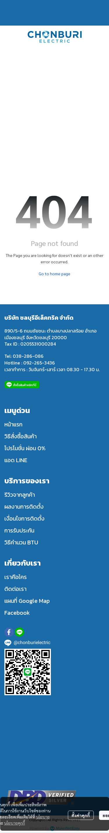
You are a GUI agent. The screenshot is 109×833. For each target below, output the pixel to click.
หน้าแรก (13, 424)
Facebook (17, 612)
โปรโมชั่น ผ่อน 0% (25, 448)
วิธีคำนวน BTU (21, 542)
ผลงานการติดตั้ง (24, 506)
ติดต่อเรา (15, 588)
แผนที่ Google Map (27, 600)
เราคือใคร (15, 577)
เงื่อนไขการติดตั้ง (24, 518)
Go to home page (54, 273)
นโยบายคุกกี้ (14, 822)
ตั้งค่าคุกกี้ (81, 815)
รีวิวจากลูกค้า (19, 494)
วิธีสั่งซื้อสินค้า (20, 436)
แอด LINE (15, 460)
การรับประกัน (19, 530)
